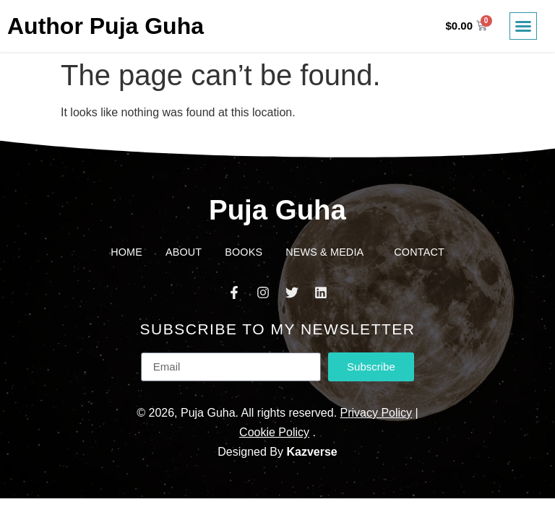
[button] (523, 26)
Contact (419, 252)
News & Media (328, 252)
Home (126, 252)
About (183, 252)
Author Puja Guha (105, 26)
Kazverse (311, 452)
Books (243, 252)
